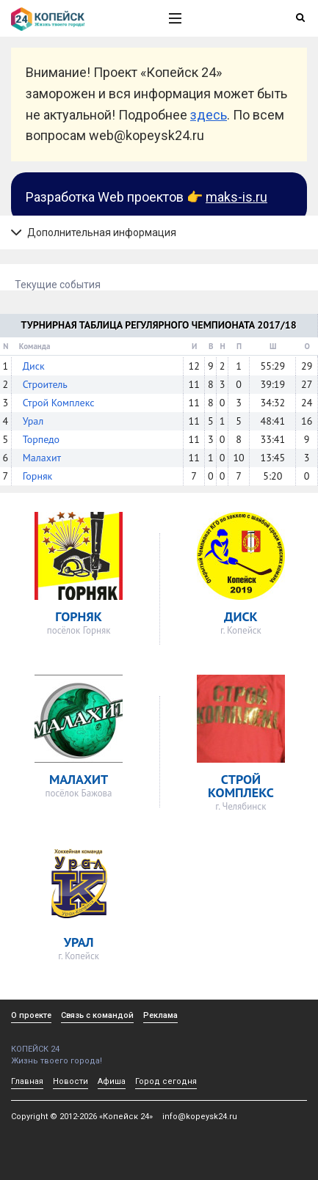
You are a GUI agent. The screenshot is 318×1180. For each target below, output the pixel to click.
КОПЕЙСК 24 (74, 1044)
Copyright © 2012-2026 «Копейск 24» (82, 1116)
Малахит (42, 457)
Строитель (45, 384)
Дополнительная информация (93, 232)
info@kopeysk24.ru (199, 1116)
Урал (33, 421)
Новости (70, 1081)
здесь (208, 114)
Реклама (160, 1015)
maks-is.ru (236, 197)
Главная (27, 1081)
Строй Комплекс (59, 402)
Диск (34, 366)
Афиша (112, 1081)
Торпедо (41, 439)
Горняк (38, 476)
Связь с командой (97, 1015)
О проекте (31, 1015)
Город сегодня (166, 1081)
